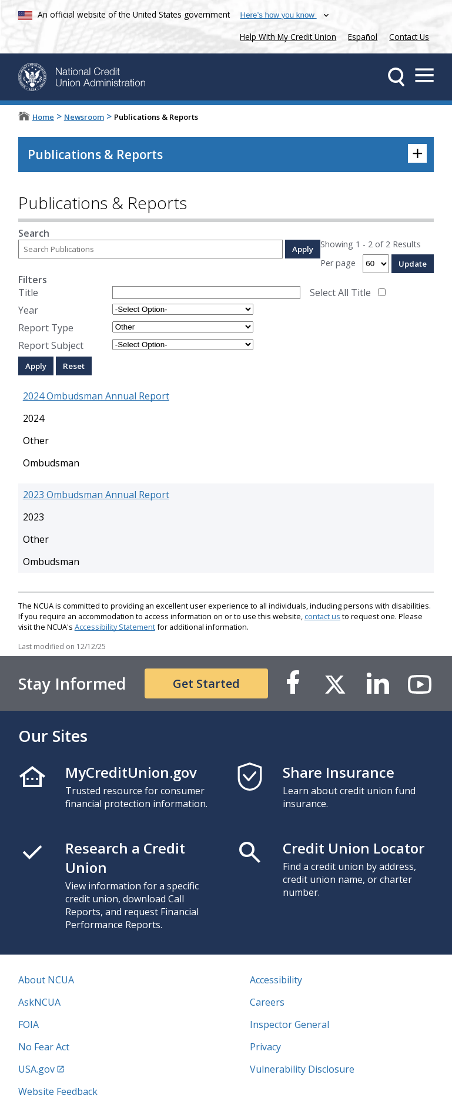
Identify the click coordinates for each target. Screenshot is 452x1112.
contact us (322, 616)
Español (362, 36)
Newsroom (84, 117)
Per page (338, 262)
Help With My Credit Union (285, 35)
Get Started (206, 683)
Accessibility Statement (115, 626)
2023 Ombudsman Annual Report (96, 494)
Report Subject (50, 345)
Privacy (265, 1046)
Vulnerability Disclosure (302, 1069)
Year (28, 310)
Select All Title (340, 292)
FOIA (28, 1024)
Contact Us (409, 36)
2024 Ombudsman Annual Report (96, 395)
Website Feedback (58, 1091)
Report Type (45, 327)
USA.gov (36, 1069)
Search (33, 233)
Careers (267, 1002)
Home (43, 117)
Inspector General (289, 1024)
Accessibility (276, 979)
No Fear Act (43, 1046)
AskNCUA (39, 1002)
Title (28, 292)
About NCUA (46, 979)
